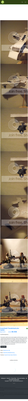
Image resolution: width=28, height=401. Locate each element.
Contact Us (8, 378)
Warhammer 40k (6, 350)
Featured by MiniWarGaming (8, 352)
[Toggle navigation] (25, 2)
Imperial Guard (7, 354)
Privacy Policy (13, 378)
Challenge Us (3, 378)
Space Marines (14, 354)
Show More (3, 346)
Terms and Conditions (21, 378)
